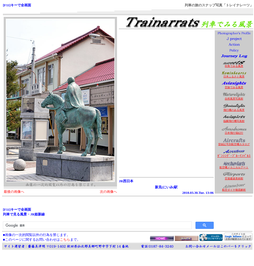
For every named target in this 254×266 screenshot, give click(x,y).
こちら (65, 240)
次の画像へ (108, 192)
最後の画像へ (14, 192)
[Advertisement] (166, 68)
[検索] (97, 225)
